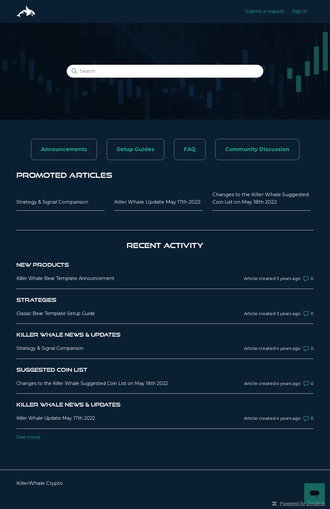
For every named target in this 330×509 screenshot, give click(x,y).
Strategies (36, 300)
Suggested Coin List (51, 370)
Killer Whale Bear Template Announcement (65, 278)
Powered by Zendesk (302, 503)
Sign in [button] (299, 11)
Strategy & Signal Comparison (52, 202)
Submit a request (264, 11)
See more (28, 437)
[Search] (165, 71)
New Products (42, 265)
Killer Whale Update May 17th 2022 (157, 202)
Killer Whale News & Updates (68, 334)
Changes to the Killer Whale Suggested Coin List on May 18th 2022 (260, 198)
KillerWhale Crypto (39, 483)
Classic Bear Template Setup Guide (55, 313)
